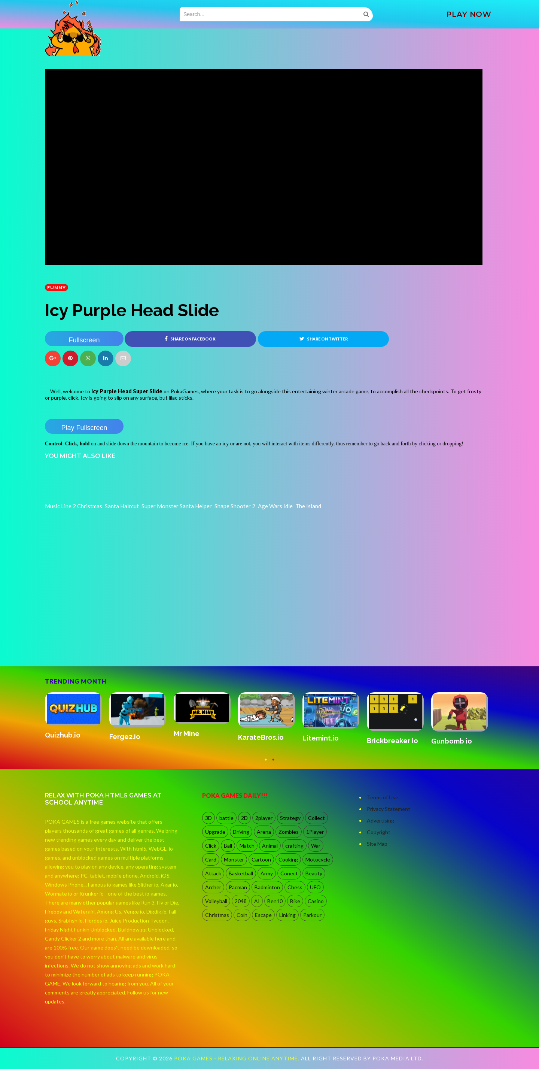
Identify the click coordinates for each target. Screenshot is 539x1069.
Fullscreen (84, 340)
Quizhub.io (62, 735)
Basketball (241, 873)
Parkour (312, 915)
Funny (56, 287)
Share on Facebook (190, 338)
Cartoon (261, 859)
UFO (315, 887)
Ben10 (275, 901)
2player (263, 818)
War (315, 845)
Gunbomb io (451, 741)
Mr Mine (187, 734)
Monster (234, 859)
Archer (213, 887)
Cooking (288, 859)
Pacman (238, 887)
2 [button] (273, 763)
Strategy (290, 818)
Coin (242, 915)
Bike (295, 901)
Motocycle (317, 859)
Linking (287, 915)
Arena (264, 832)
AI (257, 901)
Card (210, 859)
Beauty (313, 873)
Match (247, 845)
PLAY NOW (468, 14)
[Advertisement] (101, 645)
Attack (213, 873)
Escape (263, 915)
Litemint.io (320, 738)
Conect (289, 873)
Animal (270, 845)
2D (244, 818)
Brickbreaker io (392, 741)
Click (210, 845)
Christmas (217, 915)
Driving (241, 832)
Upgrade (215, 832)
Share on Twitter (323, 338)
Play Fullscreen (84, 427)
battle (226, 818)
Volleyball (216, 901)
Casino (316, 901)
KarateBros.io (261, 737)
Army (267, 873)
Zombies (288, 832)
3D (208, 818)
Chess (294, 887)
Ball (228, 845)
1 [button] (266, 763)
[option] (77, 716)
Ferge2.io (124, 737)
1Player (315, 832)
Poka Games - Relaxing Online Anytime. (237, 1058)
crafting (294, 845)
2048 (241, 901)
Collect (316, 818)
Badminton (267, 887)
